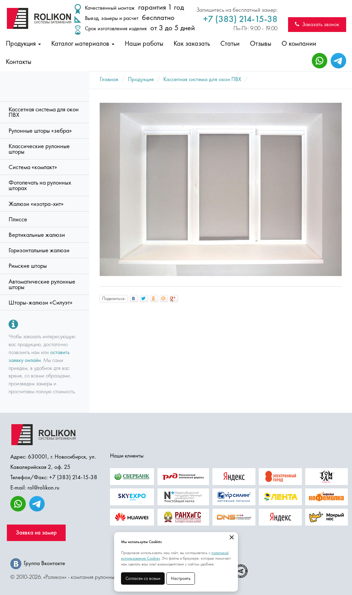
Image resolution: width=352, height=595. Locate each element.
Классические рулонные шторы (39, 148)
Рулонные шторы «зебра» (40, 130)
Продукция (23, 43)
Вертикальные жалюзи (37, 235)
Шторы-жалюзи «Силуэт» (41, 302)
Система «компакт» (33, 167)
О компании (299, 43)
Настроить (180, 578)
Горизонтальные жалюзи (39, 250)
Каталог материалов (82, 43)
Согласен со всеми (142, 578)
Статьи (230, 43)
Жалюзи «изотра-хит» (36, 204)
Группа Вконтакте (37, 563)
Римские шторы (28, 265)
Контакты (18, 61)
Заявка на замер (36, 532)
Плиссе (18, 219)
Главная (109, 79)
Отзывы (260, 43)
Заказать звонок (317, 24)
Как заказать (192, 43)
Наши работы (144, 43)
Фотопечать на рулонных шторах (40, 185)
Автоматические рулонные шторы (42, 284)
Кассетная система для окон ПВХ (44, 112)
